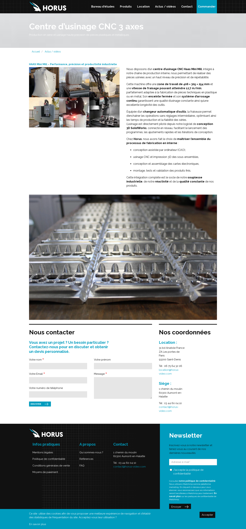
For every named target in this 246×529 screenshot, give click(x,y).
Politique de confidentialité (48, 458)
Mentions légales (42, 452)
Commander (207, 6)
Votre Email (36, 373)
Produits (126, 6)
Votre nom (35, 359)
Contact (187, 6)
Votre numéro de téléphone (46, 388)
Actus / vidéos (165, 6)
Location (143, 6)
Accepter (207, 514)
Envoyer (36, 404)
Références (86, 458)
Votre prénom (102, 359)
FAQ (81, 465)
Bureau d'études (102, 6)
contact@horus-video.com (129, 466)
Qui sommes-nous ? (91, 452)
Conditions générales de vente (51, 465)
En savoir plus (37, 524)
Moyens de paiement (45, 472)
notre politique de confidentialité (197, 481)
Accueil (36, 51)
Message (99, 373)
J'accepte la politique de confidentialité (188, 471)
